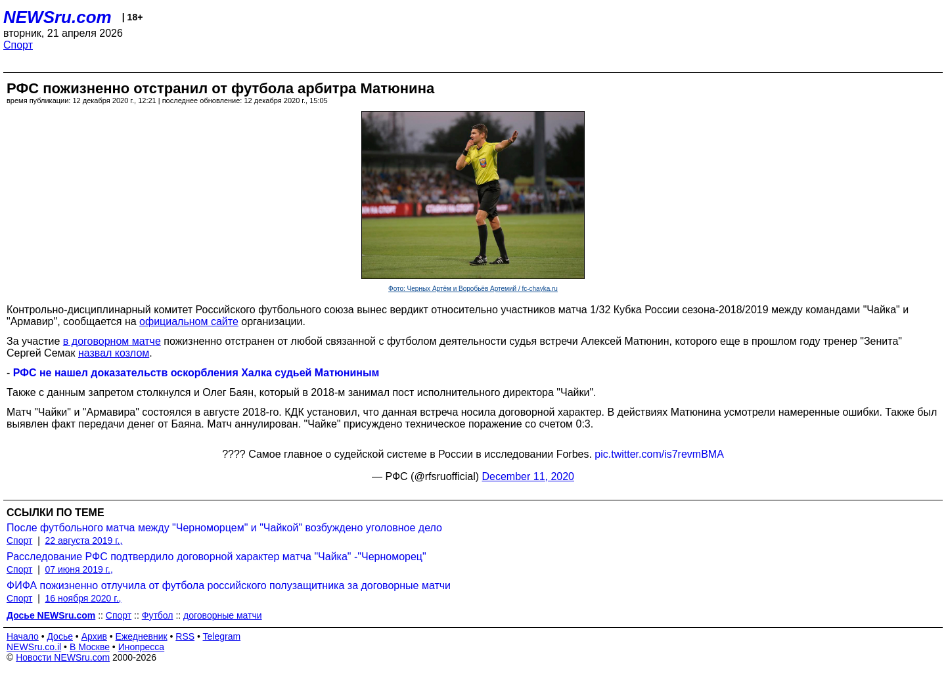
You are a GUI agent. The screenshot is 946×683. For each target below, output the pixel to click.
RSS (184, 636)
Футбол (157, 615)
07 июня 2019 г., (79, 569)
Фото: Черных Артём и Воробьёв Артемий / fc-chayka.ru (473, 288)
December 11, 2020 (528, 476)
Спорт (18, 45)
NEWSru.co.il (34, 647)
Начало (23, 636)
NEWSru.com (57, 17)
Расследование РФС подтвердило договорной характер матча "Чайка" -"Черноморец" (216, 556)
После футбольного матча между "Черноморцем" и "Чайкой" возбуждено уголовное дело (224, 527)
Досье (60, 636)
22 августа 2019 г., (84, 540)
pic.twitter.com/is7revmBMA (659, 454)
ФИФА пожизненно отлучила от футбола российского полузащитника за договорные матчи (229, 585)
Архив (94, 636)
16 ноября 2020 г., (83, 598)
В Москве (90, 647)
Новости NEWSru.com (63, 657)
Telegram (222, 636)
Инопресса (141, 647)
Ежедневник (142, 636)
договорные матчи (222, 615)
